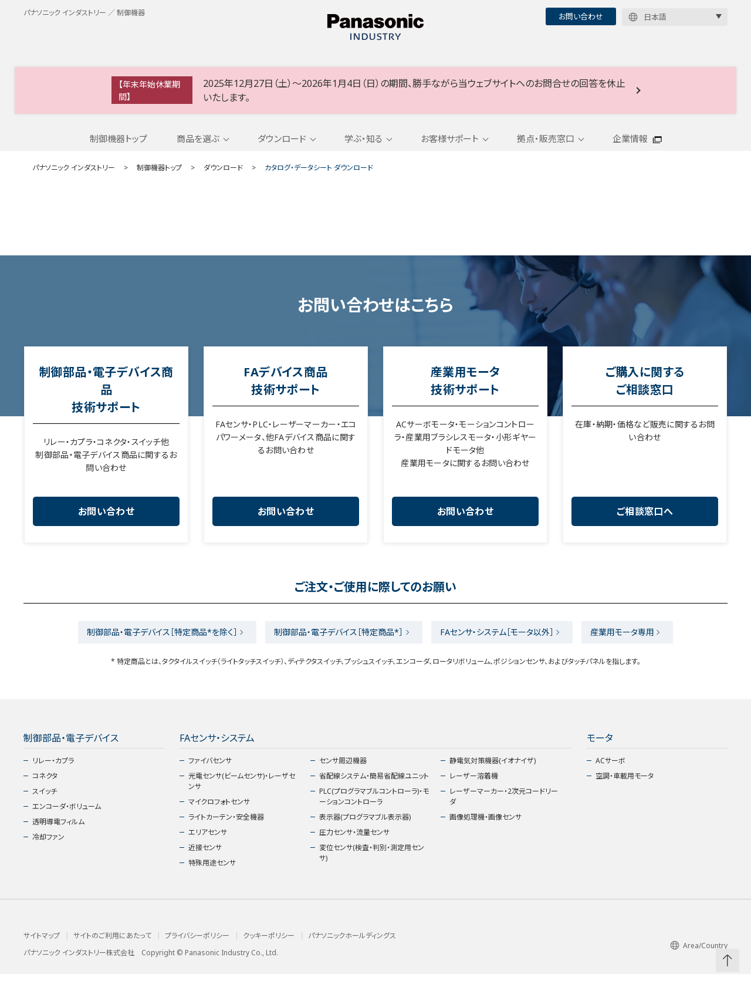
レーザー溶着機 (473, 786)
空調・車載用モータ (625, 786)
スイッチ (44, 801)
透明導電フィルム (58, 832)
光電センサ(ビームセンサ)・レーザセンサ (241, 791)
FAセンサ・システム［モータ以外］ (500, 640)
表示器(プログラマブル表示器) (365, 827)
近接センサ (205, 857)
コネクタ (44, 786)
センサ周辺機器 (343, 771)
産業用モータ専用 (631, 640)
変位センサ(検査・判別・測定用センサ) (371, 862)
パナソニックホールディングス (352, 945)
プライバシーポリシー (197, 945)
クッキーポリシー (269, 945)
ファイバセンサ (210, 771)
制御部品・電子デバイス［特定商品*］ (336, 640)
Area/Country (699, 956)
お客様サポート (450, 145)
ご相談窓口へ (645, 519)
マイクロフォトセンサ (219, 812)
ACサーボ (610, 771)
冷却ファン (48, 847)
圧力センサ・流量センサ (354, 842)
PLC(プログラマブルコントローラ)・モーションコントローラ (374, 806)
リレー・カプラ (53, 771)
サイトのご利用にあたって (112, 945)
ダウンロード (282, 145)
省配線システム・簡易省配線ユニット (374, 786)
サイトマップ (41, 945)
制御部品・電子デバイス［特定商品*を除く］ (154, 640)
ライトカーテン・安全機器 (226, 827)
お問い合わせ (581, 16)
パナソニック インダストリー (73, 175)
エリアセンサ (207, 842)
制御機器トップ (118, 145)
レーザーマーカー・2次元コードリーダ (503, 806)
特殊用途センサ (212, 873)
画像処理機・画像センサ (485, 827)
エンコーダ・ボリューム (66, 816)
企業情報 (630, 145)
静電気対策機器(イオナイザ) (492, 771)
